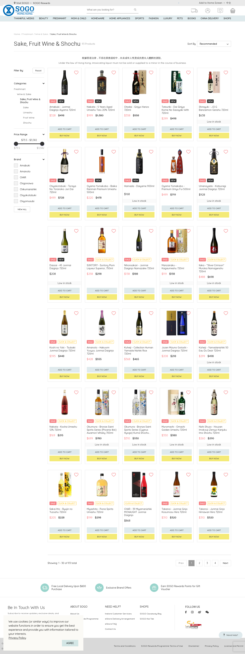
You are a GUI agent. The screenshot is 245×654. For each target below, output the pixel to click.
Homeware (97, 23)
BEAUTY (43, 23)
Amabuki (25, 165)
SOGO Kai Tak (147, 618)
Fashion (154, 23)
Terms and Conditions (124, 646)
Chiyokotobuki (28, 195)
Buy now (64, 135)
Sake (26, 107)
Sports (139, 23)
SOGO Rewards (41, 3)
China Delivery (210, 23)
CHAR (23, 177)
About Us (74, 613)
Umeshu (27, 112)
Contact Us (110, 629)
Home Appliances (119, 23)
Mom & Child (78, 23)
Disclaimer (194, 646)
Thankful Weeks (24, 23)
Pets (180, 23)
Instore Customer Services (118, 613)
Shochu (27, 122)
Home (17, 34)
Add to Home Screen (210, 2)
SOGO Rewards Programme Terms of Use (162, 646)
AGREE (70, 643)
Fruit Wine (28, 117)
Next (225, 563)
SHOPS (227, 23)
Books (192, 23)
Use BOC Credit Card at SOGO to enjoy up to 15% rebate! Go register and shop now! (175, 3)
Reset (38, 70)
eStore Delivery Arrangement (120, 618)
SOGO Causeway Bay (150, 613)
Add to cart (64, 129)
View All (22, 209)
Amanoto (25, 171)
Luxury (168, 23)
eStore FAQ (111, 624)
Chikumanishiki (28, 189)
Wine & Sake (41, 34)
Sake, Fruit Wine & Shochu (63, 34)
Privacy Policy (17, 638)
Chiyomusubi (27, 201)
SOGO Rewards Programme (84, 618)
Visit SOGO (21, 3)
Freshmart (59, 23)
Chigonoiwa (26, 183)
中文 (228, 2)
